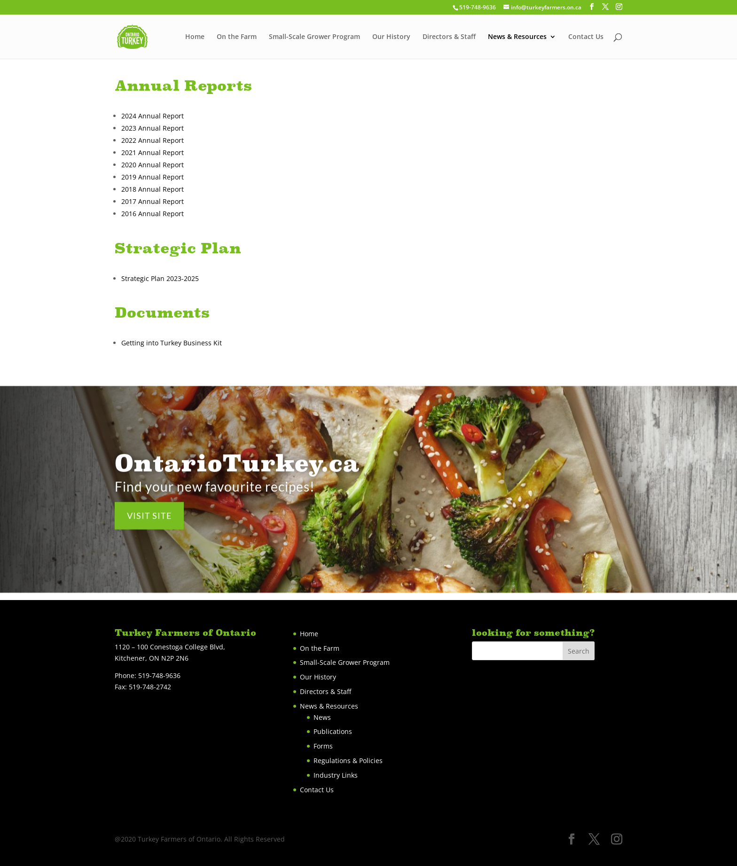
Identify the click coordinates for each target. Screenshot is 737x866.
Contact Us (586, 37)
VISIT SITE (149, 521)
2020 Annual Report (152, 164)
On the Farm (237, 37)
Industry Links (336, 775)
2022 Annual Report (152, 140)
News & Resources (517, 37)
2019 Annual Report (152, 176)
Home (194, 37)
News (322, 717)
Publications (333, 731)
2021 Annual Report (152, 152)
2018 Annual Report (152, 189)
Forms (323, 745)
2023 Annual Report (152, 128)
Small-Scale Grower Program (314, 37)
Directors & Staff (449, 37)
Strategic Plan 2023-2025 (161, 278)
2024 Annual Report (152, 115)
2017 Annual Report (152, 201)
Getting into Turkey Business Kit (171, 342)
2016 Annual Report (152, 213)
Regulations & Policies (348, 760)
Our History (391, 37)
